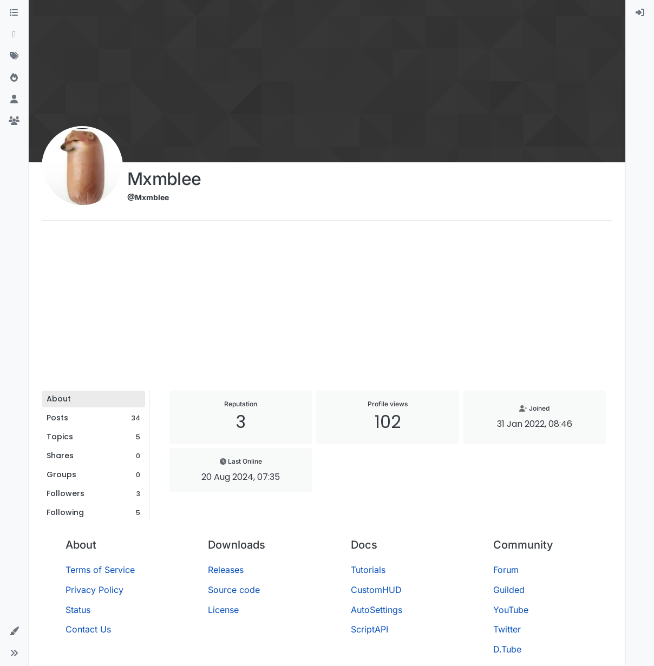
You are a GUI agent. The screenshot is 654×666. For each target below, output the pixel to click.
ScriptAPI (369, 629)
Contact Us (88, 629)
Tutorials (368, 569)
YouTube (510, 609)
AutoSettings (376, 609)
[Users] (14, 99)
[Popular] (14, 78)
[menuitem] (640, 13)
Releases (226, 569)
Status (78, 609)
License (223, 609)
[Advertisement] (327, 309)
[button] (14, 631)
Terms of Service (100, 569)
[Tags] (14, 56)
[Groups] (14, 121)
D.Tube (507, 649)
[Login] (640, 13)
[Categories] (14, 13)
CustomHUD (376, 589)
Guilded (509, 589)
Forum (506, 569)
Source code (234, 589)
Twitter (507, 629)
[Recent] (14, 34)
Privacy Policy (94, 589)
